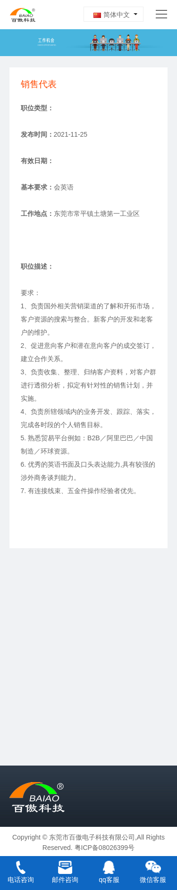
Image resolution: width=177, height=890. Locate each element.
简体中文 (111, 14)
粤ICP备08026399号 (105, 847)
